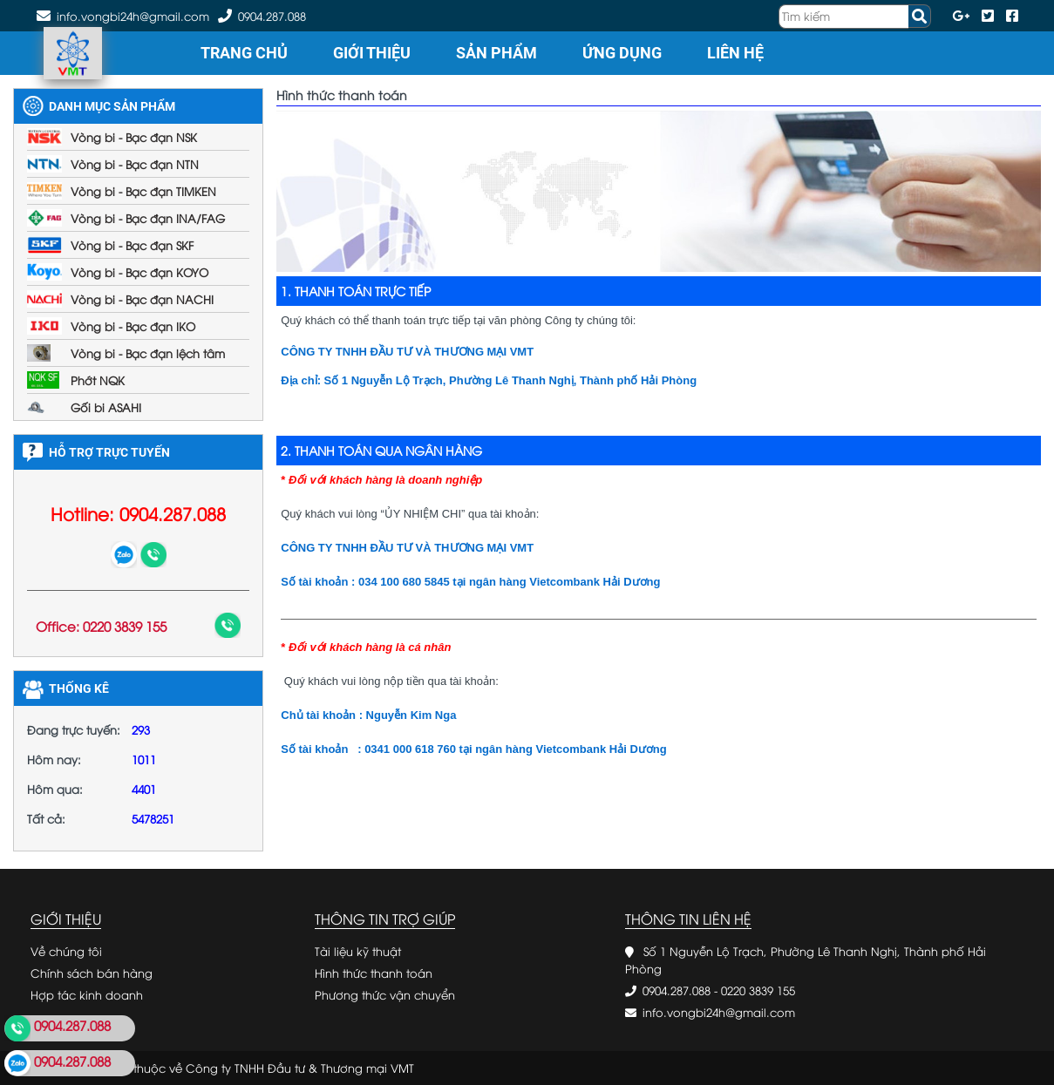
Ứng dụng (622, 53)
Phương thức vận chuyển (385, 994)
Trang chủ (244, 53)
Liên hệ (735, 53)
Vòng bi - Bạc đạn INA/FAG (148, 218)
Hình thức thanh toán (373, 972)
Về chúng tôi (66, 951)
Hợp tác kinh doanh (87, 994)
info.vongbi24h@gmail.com (719, 1012)
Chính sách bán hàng (92, 972)
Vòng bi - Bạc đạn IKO (133, 326)
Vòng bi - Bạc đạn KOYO (139, 272)
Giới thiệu (372, 53)
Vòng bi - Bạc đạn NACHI (142, 299)
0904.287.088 (272, 16)
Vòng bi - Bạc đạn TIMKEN (143, 191)
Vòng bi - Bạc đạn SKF (132, 245)
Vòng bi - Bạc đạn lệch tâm (148, 353)
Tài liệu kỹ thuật (358, 951)
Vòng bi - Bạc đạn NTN (135, 164)
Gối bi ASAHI (106, 407)
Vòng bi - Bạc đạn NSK (134, 137)
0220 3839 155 (758, 990)
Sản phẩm (496, 53)
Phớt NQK (98, 380)
